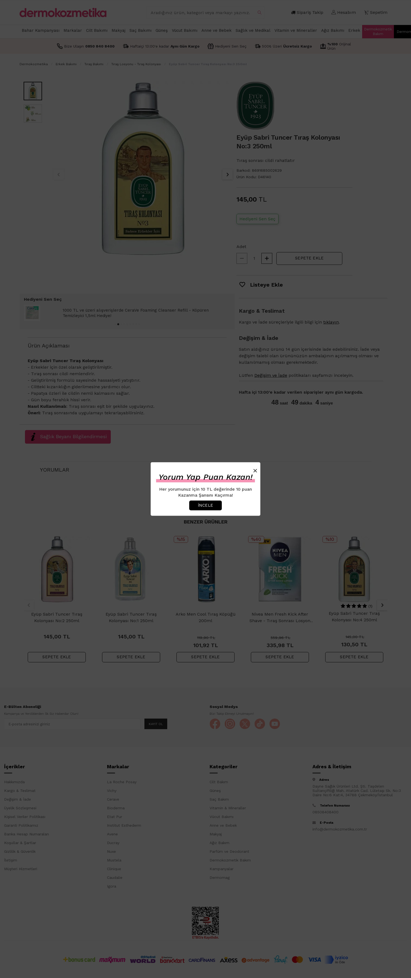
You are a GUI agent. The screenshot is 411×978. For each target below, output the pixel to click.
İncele (205, 505)
